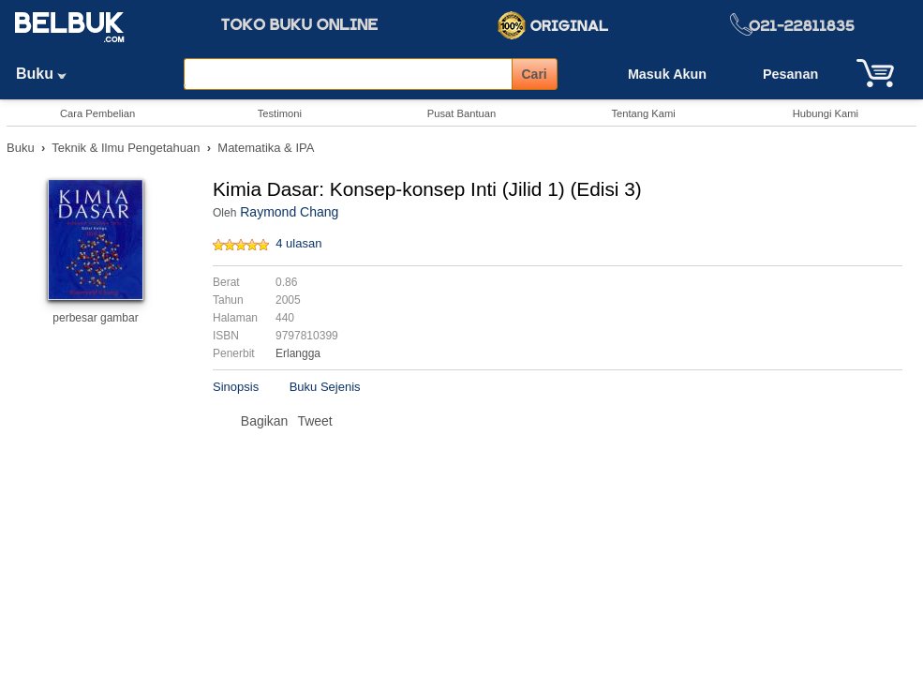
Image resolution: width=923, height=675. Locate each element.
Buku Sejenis (325, 387)
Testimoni (280, 113)
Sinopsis (236, 387)
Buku (48, 74)
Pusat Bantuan (461, 113)
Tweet (314, 420)
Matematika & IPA (265, 148)
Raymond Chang (289, 211)
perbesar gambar (95, 317)
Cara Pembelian (97, 113)
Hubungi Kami (825, 113)
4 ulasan (298, 243)
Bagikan (265, 420)
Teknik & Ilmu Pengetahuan (126, 148)
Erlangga (297, 353)
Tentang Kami (643, 113)
